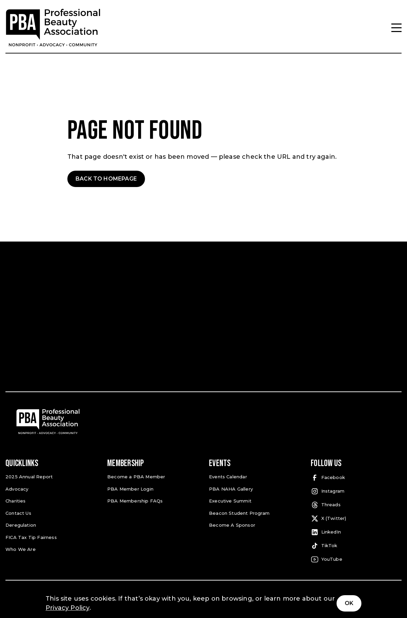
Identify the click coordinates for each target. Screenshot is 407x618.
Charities (15, 500)
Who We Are (19, 547)
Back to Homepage (106, 178)
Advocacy (16, 488)
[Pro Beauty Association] (53, 27)
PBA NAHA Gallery (229, 488)
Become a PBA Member (134, 476)
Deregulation (20, 523)
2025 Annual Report (28, 476)
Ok (349, 603)
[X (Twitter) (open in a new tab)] (356, 518)
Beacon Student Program (238, 511)
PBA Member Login (129, 488)
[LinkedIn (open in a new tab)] (356, 532)
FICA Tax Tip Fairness (29, 535)
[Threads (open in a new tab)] (356, 505)
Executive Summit (229, 500)
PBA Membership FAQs (133, 500)
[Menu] (396, 28)
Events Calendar (227, 476)
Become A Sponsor (231, 523)
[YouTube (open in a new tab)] (356, 559)
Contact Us (18, 511)
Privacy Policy (67, 608)
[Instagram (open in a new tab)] (356, 491)
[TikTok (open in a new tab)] (356, 546)
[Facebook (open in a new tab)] (356, 477)
